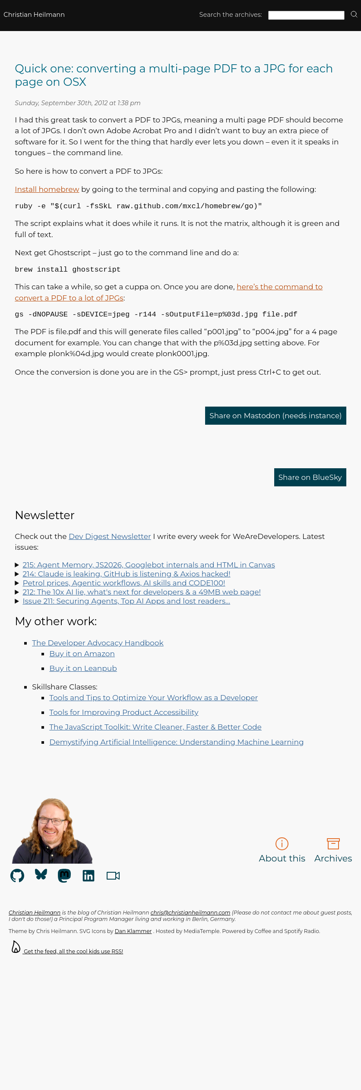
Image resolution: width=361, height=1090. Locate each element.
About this (282, 855)
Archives (333, 855)
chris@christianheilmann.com (191, 918)
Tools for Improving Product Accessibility (123, 717)
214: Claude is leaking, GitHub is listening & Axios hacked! (126, 578)
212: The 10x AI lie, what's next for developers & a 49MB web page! (141, 596)
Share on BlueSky (310, 482)
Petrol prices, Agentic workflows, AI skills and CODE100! (123, 587)
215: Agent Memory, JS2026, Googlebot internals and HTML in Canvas (148, 569)
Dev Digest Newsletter (110, 541)
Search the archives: (231, 15)
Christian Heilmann (34, 15)
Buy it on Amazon (82, 658)
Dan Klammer (133, 936)
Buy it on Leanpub (83, 673)
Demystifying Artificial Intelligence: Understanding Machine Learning (176, 747)
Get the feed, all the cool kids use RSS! (66, 956)
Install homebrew (47, 189)
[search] (354, 15)
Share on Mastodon (275, 420)
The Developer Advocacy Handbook (97, 647)
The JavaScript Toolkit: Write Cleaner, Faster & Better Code (155, 731)
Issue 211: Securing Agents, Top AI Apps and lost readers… (126, 606)
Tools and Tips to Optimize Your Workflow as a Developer (153, 702)
